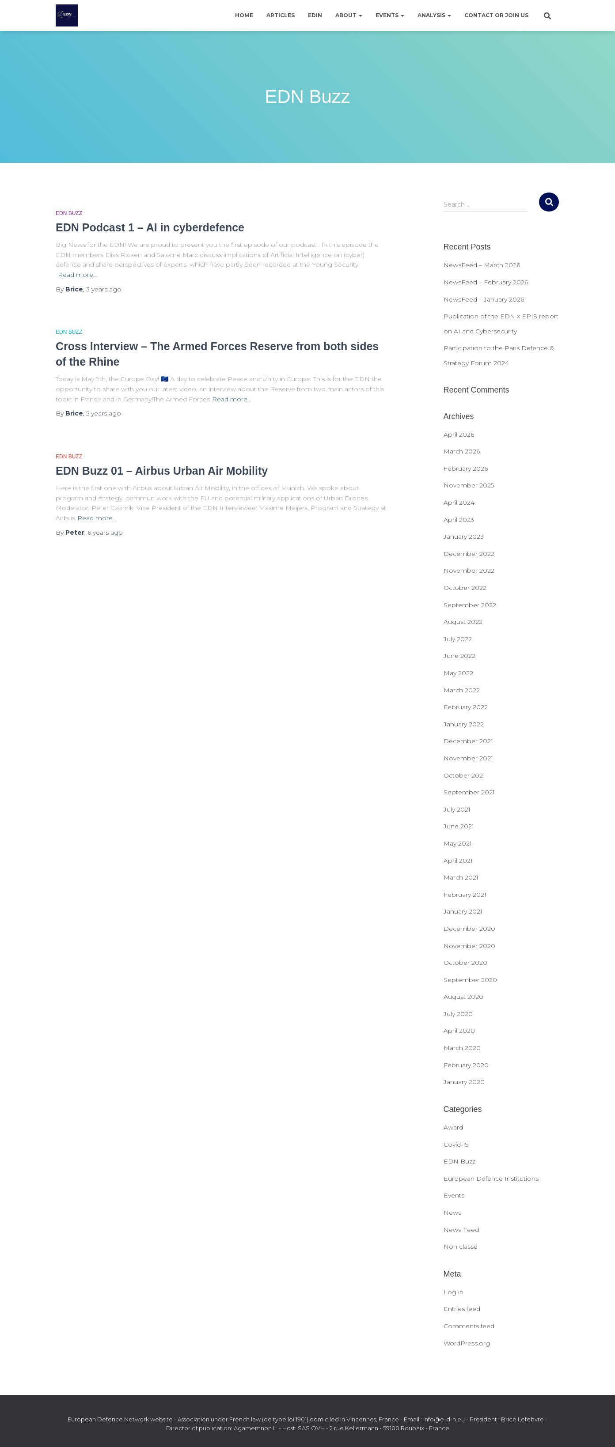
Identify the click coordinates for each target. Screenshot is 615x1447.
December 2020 (469, 929)
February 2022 (466, 707)
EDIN (315, 15)
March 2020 (462, 1048)
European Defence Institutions (491, 1179)
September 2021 (469, 792)
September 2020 (470, 980)
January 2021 (463, 911)
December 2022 (469, 554)
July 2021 (457, 809)
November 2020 (469, 946)
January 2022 (464, 724)
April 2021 (458, 861)
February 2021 (465, 895)
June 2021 (459, 826)
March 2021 (461, 877)
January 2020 (464, 1082)
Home (244, 15)
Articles (280, 15)
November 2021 (468, 758)
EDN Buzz (69, 213)
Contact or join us (496, 15)
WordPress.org (467, 1343)
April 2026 (459, 434)
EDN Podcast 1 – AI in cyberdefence (150, 227)
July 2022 (458, 639)
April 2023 (459, 520)
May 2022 (458, 673)
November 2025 (469, 485)
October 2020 (465, 963)
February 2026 (466, 468)
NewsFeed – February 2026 (486, 282)
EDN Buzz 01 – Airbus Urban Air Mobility (162, 471)
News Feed (461, 1230)
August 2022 (463, 622)
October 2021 (464, 775)
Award (453, 1127)
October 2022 (465, 588)
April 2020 (459, 1031)
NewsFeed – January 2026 (484, 299)
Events (390, 15)
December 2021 (468, 741)
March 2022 (462, 690)
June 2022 (459, 656)
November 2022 (469, 570)
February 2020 (466, 1065)
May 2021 (458, 843)
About (348, 15)
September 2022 (470, 605)
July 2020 (458, 1014)
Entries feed (462, 1309)
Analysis (434, 15)
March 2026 (462, 451)
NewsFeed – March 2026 (482, 265)
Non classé (461, 1247)
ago (103, 289)
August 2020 (463, 997)
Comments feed (469, 1326)
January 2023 (464, 536)
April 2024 (459, 502)
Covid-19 (456, 1145)
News (452, 1213)
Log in (453, 1292)
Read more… (77, 275)
